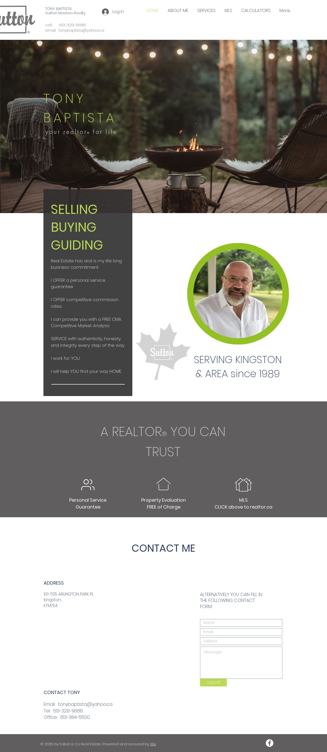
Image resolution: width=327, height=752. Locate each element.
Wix (153, 744)
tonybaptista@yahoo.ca (85, 704)
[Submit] (213, 682)
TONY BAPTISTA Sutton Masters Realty (65, 11)
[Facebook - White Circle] (269, 743)
